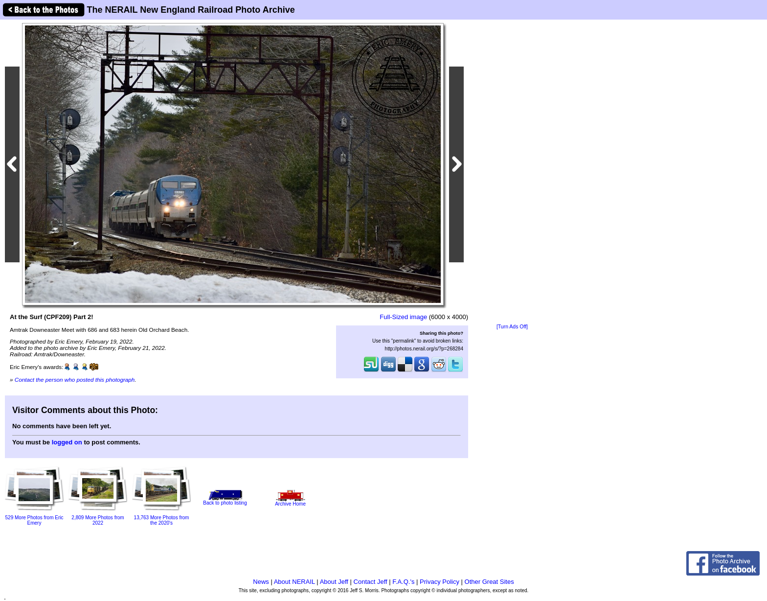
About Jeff (334, 581)
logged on (67, 442)
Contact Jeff (370, 581)
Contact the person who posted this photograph (75, 379)
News (261, 581)
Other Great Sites (489, 581)
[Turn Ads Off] (512, 326)
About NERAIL (294, 581)
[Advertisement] (512, 172)
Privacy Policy (439, 581)
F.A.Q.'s (403, 581)
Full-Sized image (403, 317)
